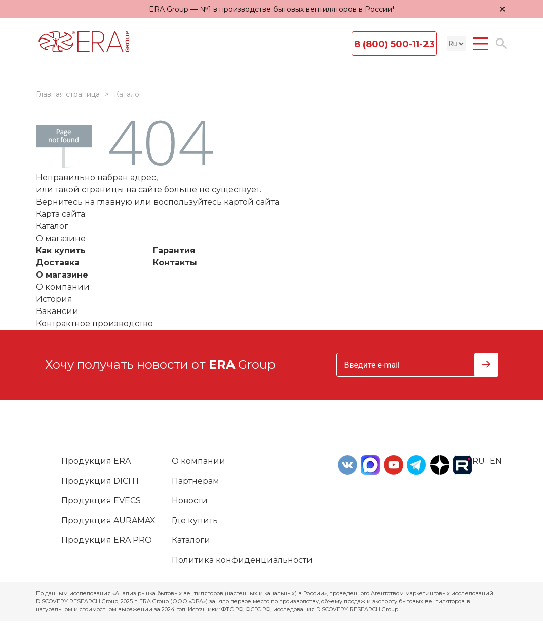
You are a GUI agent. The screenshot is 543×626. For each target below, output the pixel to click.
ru (478, 461)
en (496, 461)
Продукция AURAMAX (108, 520)
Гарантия (174, 250)
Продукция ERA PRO (106, 540)
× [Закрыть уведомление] (502, 9)
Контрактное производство (94, 323)
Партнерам (195, 481)
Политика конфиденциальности (242, 560)
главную (114, 202)
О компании (63, 287)
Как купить (61, 250)
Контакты (175, 262)
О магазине (62, 275)
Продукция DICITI (100, 481)
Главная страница (68, 94)
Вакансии (57, 311)
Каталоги (191, 540)
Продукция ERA (96, 461)
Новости (190, 500)
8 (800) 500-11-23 (394, 44)
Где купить (195, 520)
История (54, 299)
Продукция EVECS (101, 500)
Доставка (58, 262)
